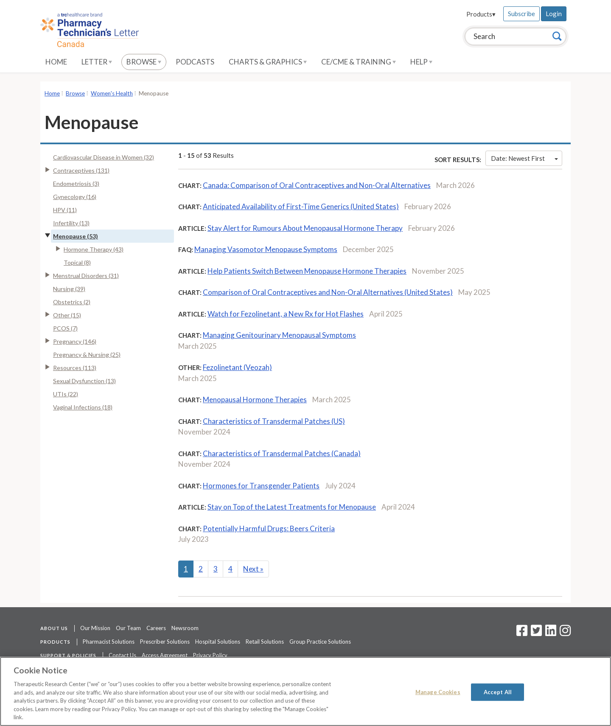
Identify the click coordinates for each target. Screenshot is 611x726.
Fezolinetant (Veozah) (237, 367)
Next (253, 568)
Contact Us (122, 655)
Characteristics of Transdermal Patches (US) (274, 421)
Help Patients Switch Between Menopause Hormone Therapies (306, 270)
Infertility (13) (71, 223)
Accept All (498, 691)
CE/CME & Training (358, 61)
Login (554, 13)
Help (421, 61)
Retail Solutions (265, 641)
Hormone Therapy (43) (93, 249)
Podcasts (195, 61)
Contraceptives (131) (81, 170)
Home (56, 61)
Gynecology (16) (74, 196)
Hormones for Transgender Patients (261, 485)
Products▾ (481, 14)
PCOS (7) (65, 328)
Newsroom (185, 628)
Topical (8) (77, 262)
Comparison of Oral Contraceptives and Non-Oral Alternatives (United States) (328, 292)
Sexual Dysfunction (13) (84, 380)
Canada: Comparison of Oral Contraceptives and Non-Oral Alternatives (317, 185)
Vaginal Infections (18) (82, 407)
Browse (143, 61)
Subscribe (521, 13)
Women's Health (112, 93)
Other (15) (67, 315)
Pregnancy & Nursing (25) (87, 354)
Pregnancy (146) (74, 341)
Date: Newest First (524, 158)
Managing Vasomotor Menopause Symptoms (265, 249)
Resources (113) (74, 367)
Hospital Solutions (217, 641)
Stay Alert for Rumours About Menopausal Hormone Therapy (305, 228)
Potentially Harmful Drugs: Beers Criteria (269, 528)
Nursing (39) (69, 288)
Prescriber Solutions (165, 641)
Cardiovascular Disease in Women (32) (103, 157)
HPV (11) (65, 209)
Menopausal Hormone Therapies (255, 399)
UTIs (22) (65, 394)
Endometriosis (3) (76, 183)
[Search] (557, 36)
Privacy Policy (210, 655)
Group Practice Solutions (320, 641)
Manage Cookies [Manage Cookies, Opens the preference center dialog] (437, 691)
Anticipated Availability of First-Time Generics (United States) (301, 206)
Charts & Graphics (268, 61)
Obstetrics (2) (71, 302)
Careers (156, 628)
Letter (96, 61)
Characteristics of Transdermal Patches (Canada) (282, 453)
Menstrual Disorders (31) (86, 275)
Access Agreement (165, 655)
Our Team (128, 628)
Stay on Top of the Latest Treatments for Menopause (291, 506)
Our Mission (95, 628)
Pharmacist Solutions (109, 641)
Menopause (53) (75, 236)
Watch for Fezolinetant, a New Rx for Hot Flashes (285, 313)
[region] (305, 691)
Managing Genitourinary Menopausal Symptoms (279, 335)
